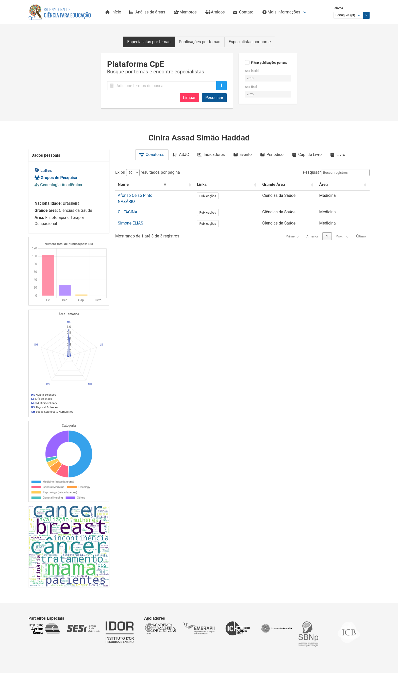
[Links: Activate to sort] (249, 184)
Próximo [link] (342, 231)
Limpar (189, 97)
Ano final (251, 87)
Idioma (338, 8)
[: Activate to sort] (218, 184)
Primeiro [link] (292, 231)
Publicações (240, 196)
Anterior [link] (312, 231)
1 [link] (327, 231)
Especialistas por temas (148, 41)
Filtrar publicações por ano (269, 63)
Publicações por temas (199, 41)
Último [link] (361, 231)
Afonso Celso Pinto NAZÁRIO (144, 195)
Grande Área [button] (284, 184)
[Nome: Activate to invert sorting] (162, 184)
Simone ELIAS (130, 217)
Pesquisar (214, 97)
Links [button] (234, 184)
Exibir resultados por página (147, 172)
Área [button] (341, 184)
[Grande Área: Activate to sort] (302, 184)
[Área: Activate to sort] (352, 184)
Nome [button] (123, 184)
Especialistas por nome (250, 41)
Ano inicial (252, 71)
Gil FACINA (127, 206)
